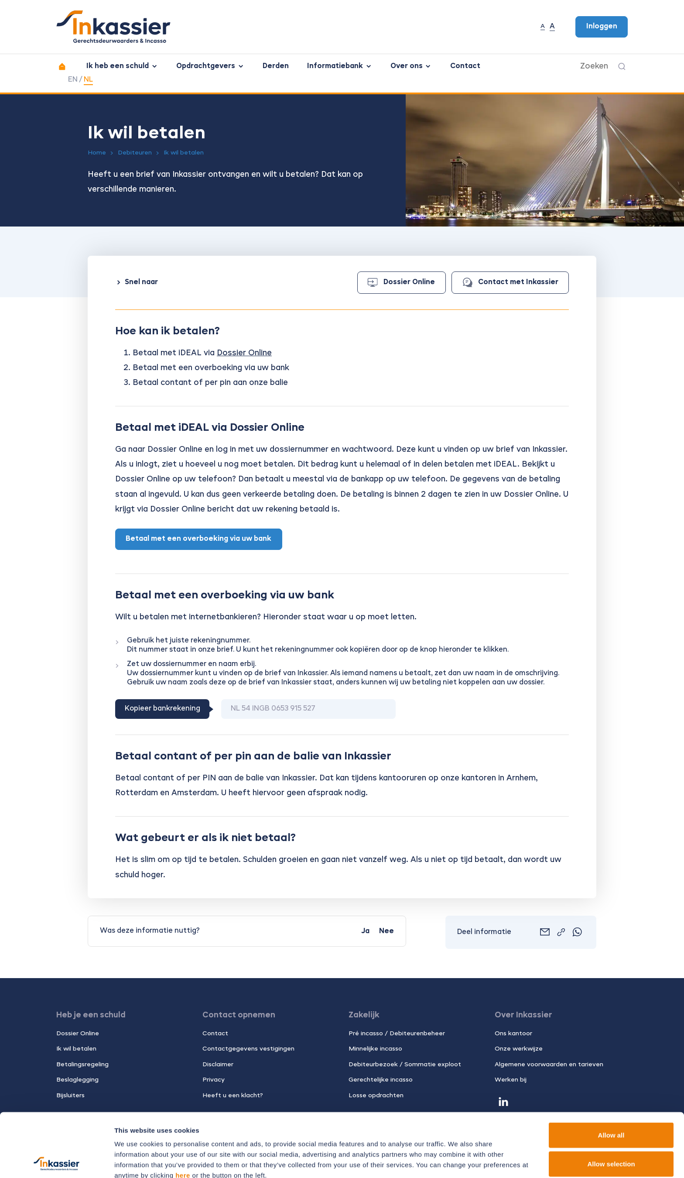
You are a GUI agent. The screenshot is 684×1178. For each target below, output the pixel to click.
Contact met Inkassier (510, 282)
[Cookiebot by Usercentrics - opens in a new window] (56, 1161)
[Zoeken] (622, 66)
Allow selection (611, 1100)
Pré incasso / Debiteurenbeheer (397, 1033)
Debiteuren (135, 153)
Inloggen (601, 26)
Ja (365, 931)
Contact (465, 66)
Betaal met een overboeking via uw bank (198, 539)
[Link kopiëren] (561, 932)
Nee (386, 931)
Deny (611, 1128)
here (182, 1111)
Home (97, 153)
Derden (276, 66)
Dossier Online (401, 283)
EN (73, 79)
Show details (458, 1160)
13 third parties (183, 1132)
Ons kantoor (513, 1033)
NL (88, 79)
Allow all (611, 1071)
